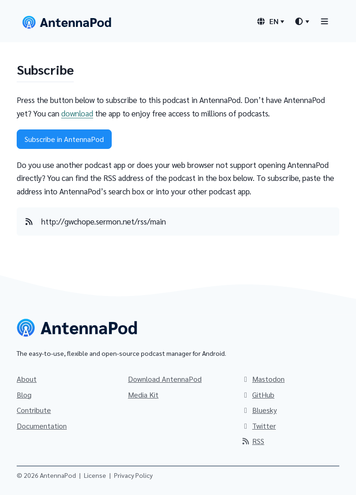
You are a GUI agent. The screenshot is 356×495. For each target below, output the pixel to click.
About (27, 379)
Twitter (258, 426)
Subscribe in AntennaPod (64, 139)
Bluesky (259, 410)
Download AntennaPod (165, 379)
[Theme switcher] (302, 21)
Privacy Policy (133, 475)
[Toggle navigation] (324, 21)
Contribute (34, 410)
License (95, 475)
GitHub (257, 394)
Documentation (42, 426)
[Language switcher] (270, 21)
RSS (252, 441)
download (77, 113)
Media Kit (143, 394)
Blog (24, 394)
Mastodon (263, 379)
